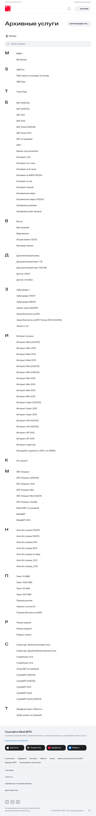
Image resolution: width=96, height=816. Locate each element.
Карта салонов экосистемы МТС (70, 758)
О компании (10, 758)
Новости (43, 758)
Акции (52, 758)
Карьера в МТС (11, 762)
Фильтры (11, 36)
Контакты (33, 758)
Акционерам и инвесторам (30, 762)
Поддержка (22, 758)
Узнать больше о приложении (16, 740)
